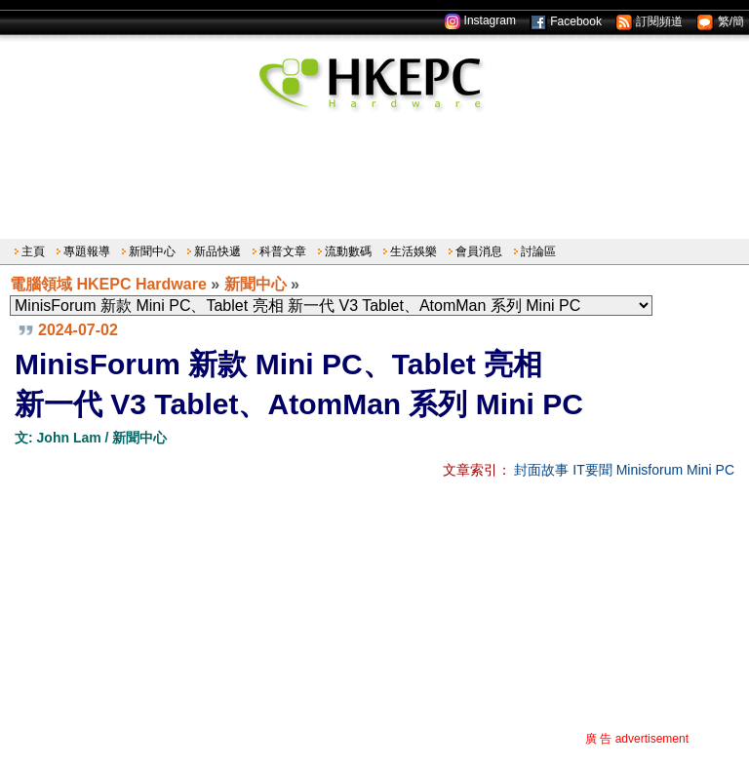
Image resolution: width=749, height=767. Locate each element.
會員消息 (478, 251)
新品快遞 (217, 251)
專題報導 (86, 251)
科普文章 (282, 251)
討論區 (538, 251)
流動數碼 (348, 251)
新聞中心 (152, 251)
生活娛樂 (413, 251)
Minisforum (649, 470)
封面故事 (541, 470)
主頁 (33, 251)
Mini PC (710, 470)
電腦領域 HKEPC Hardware (108, 284)
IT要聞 (591, 470)
